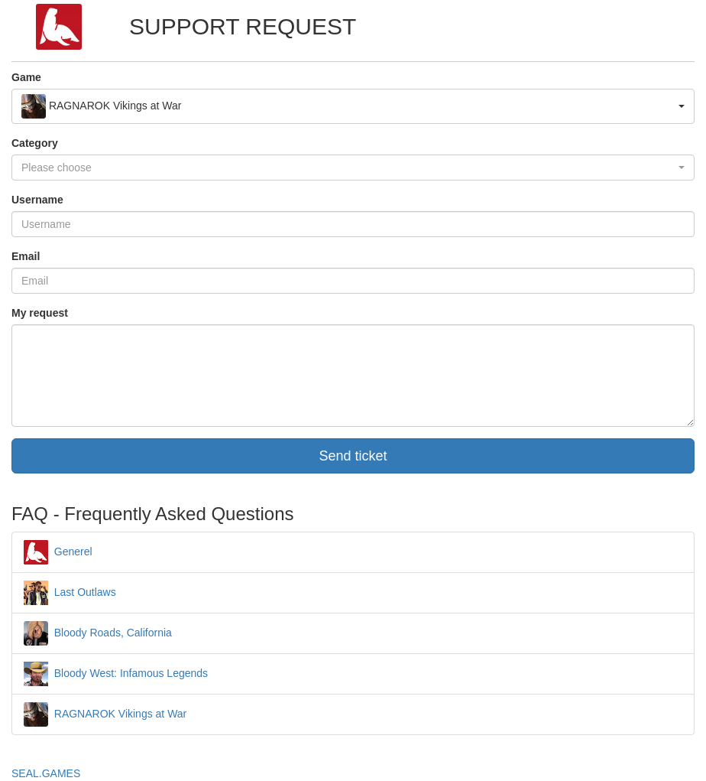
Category (34, 143)
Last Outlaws (70, 592)
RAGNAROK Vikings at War (105, 714)
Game (26, 77)
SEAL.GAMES (45, 773)
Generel (58, 551)
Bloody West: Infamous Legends (116, 673)
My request (39, 313)
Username (37, 200)
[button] (353, 106)
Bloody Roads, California (98, 632)
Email (25, 256)
